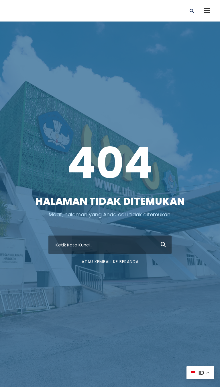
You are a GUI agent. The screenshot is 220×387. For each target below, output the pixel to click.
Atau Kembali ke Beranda (110, 262)
